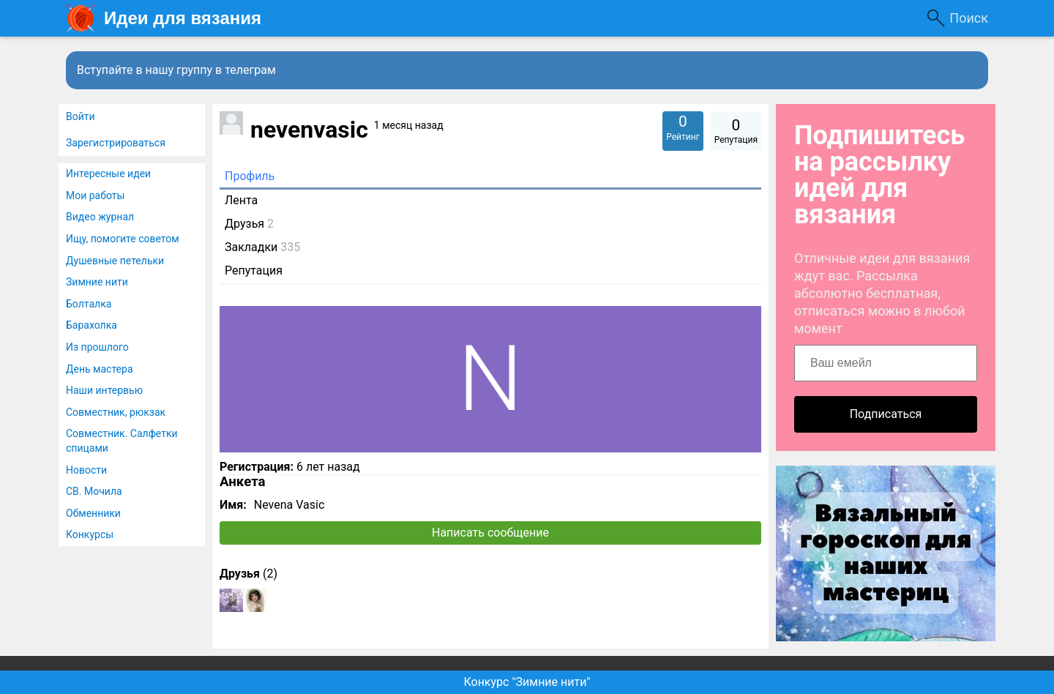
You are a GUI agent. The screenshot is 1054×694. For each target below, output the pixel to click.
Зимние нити (97, 282)
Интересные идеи (108, 173)
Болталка (88, 304)
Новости (86, 470)
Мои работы (95, 195)
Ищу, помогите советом (122, 239)
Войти (80, 116)
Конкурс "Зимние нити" (526, 682)
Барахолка (91, 325)
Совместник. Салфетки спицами (122, 441)
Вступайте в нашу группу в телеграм (176, 70)
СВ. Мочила (94, 491)
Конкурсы (89, 534)
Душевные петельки (115, 260)
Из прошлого (97, 347)
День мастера (99, 369)
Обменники (93, 513)
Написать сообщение (490, 533)
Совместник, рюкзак (115, 412)
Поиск (968, 18)
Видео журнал (100, 217)
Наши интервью (104, 390)
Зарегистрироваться (115, 143)
